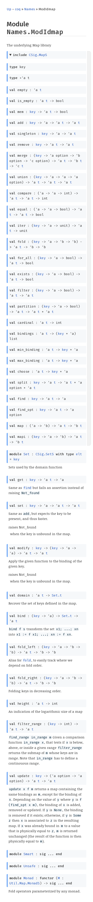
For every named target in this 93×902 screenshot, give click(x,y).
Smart (29, 854)
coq (18, 9)
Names (29, 9)
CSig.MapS (38, 55)
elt (79, 454)
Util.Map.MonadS (24, 883)
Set (27, 454)
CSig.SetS (45, 454)
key (33, 112)
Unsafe (30, 866)
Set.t (57, 595)
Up (9, 9)
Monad (29, 878)
